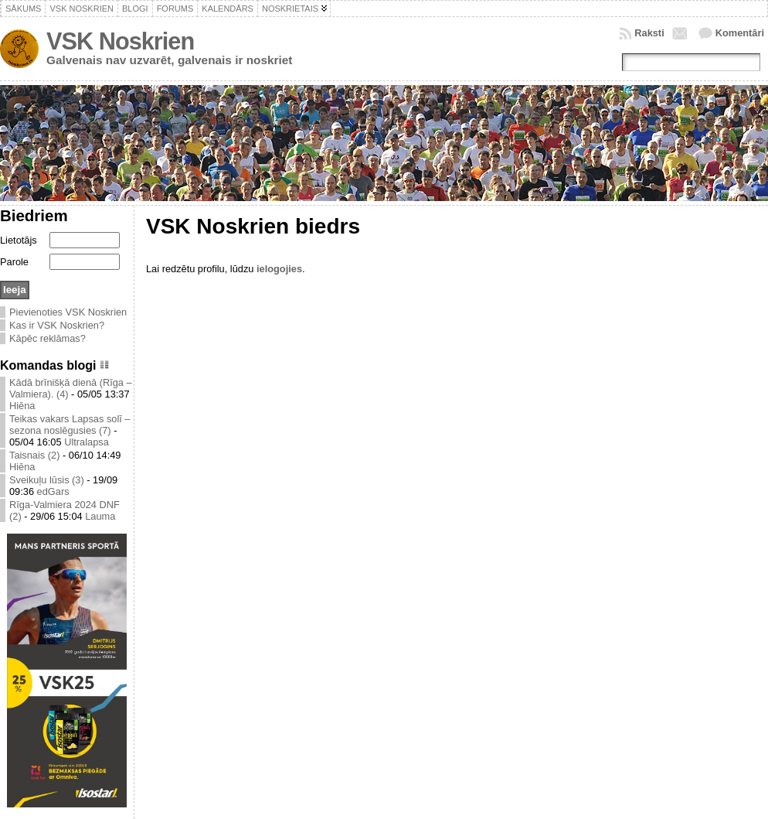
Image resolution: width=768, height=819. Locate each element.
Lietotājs (18, 240)
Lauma (100, 516)
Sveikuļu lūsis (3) (46, 480)
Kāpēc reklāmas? (47, 338)
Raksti (649, 33)
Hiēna (22, 405)
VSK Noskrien (120, 41)
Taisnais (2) (34, 455)
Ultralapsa (86, 442)
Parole (14, 262)
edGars (53, 491)
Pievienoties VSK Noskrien (68, 312)
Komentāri (739, 33)
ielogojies (279, 269)
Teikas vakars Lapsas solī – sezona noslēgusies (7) (69, 424)
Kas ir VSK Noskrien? (56, 325)
